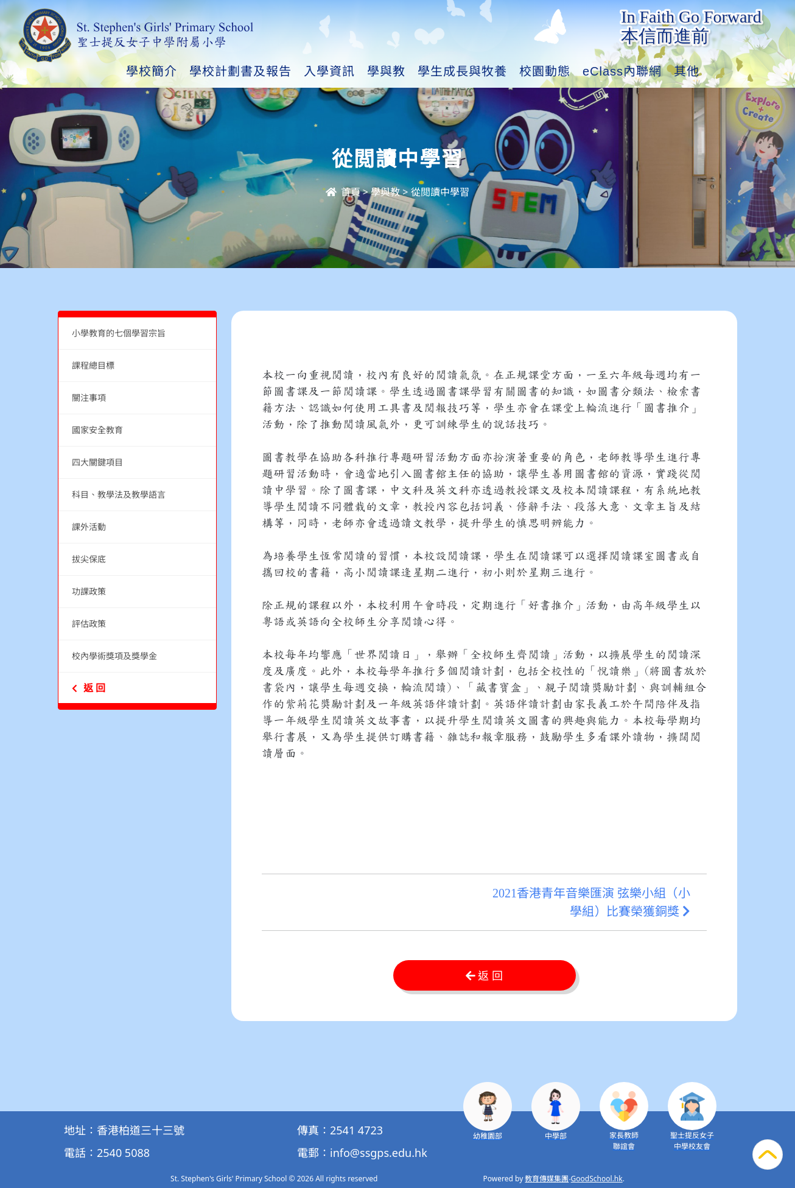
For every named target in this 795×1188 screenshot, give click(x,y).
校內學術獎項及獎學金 (114, 656)
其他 (686, 71)
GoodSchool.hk (597, 1178)
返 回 (88, 688)
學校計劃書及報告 (240, 71)
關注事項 (89, 397)
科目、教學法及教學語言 (119, 494)
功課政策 (89, 591)
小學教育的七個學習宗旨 (119, 333)
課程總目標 (93, 365)
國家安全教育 (97, 430)
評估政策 (89, 623)
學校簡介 (151, 71)
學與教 (386, 71)
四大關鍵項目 (97, 462)
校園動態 (544, 71)
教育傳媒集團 (547, 1178)
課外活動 (89, 526)
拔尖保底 (89, 559)
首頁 (343, 192)
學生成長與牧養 (462, 71)
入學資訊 (329, 71)
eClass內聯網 (622, 71)
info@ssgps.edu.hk (378, 1152)
